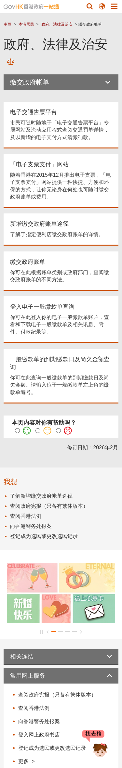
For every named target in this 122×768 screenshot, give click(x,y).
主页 (7, 24)
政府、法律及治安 (57, 24)
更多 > (26, 761)
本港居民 (26, 24)
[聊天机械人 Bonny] (95, 745)
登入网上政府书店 (39, 734)
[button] (89, 6)
